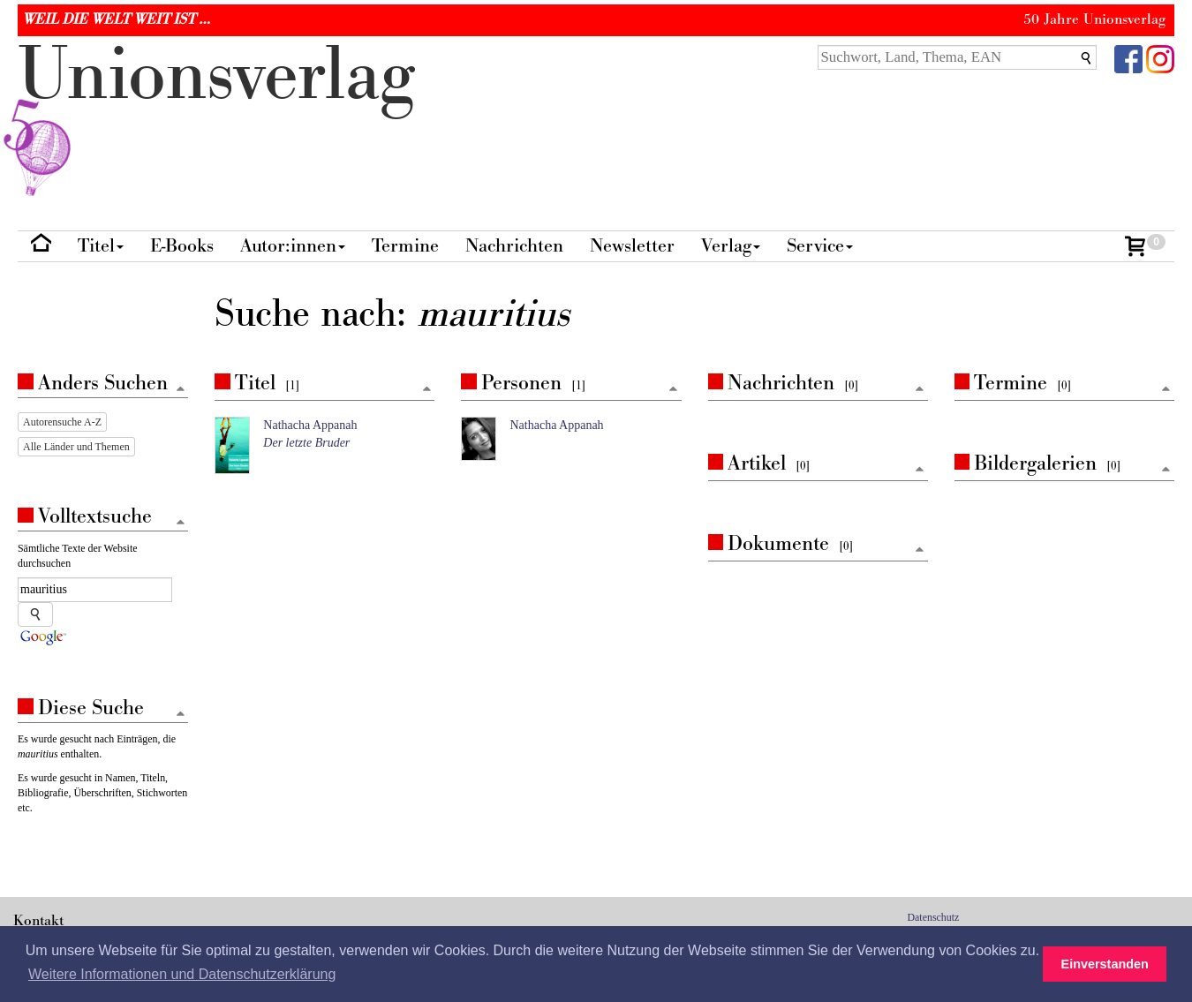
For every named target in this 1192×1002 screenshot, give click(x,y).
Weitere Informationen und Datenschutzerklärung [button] (182, 974)
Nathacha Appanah (310, 425)
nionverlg (216, 116)
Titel (101, 246)
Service (820, 246)
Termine (405, 246)
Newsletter (632, 246)
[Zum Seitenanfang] (426, 389)
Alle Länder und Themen (76, 447)
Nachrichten (514, 246)
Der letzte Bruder (306, 442)
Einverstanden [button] (1105, 964)
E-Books (182, 246)
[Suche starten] (35, 614)
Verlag (730, 246)
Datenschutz (934, 917)
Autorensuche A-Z (62, 422)
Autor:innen (292, 246)
